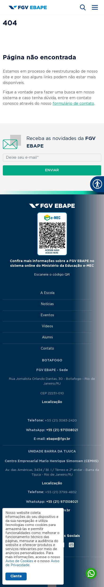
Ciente (16, 576)
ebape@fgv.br (58, 439)
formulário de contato (73, 103)
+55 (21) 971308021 (62, 430)
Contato (47, 348)
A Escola (47, 293)
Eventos (47, 315)
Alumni (47, 337)
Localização (52, 402)
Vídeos (47, 326)
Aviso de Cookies (19, 561)
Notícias (47, 304)
